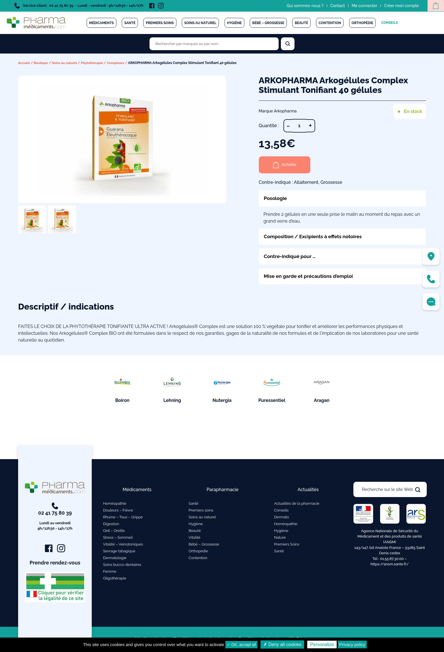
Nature (280, 538)
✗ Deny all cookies (282, 644)
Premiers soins (160, 23)
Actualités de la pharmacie (296, 504)
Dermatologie (114, 559)
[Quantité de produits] (299, 126)
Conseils (389, 22)
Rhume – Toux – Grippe (123, 518)
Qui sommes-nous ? (303, 5)
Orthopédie (362, 23)
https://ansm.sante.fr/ (389, 565)
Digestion (111, 525)
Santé (129, 23)
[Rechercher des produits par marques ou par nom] (214, 43)
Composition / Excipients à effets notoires (315, 237)
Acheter (286, 164)
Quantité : (269, 125)
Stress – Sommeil (118, 538)
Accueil (24, 63)
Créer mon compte (400, 5)
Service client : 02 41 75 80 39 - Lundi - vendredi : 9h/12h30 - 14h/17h (78, 5)
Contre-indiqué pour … (291, 257)
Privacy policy (352, 644)
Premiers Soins (286, 545)
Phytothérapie (94, 63)
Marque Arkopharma (278, 111)
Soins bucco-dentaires (122, 566)
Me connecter (363, 5)
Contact (336, 5)
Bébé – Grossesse (268, 23)
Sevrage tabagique (119, 552)
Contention (330, 23)
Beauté (301, 23)
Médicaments (101, 23)
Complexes (119, 63)
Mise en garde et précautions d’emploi (310, 277)
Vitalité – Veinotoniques (123, 545)
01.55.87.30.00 (392, 559)
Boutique (41, 63)
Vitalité (194, 538)
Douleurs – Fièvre (118, 511)
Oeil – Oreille (114, 532)
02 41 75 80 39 (55, 518)
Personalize (322, 644)
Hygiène (234, 23)
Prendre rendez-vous (55, 564)
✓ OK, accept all (241, 644)
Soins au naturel (200, 23)
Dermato (281, 518)
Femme (109, 572)
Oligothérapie (114, 579)
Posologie (276, 198)
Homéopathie (114, 504)
